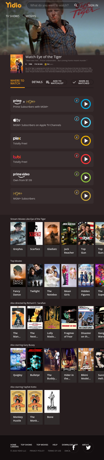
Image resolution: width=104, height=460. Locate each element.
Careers (14, 446)
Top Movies (42, 444)
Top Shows (26, 444)
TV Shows (12, 16)
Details (37, 82)
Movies (31, 16)
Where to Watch (17, 82)
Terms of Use (54, 450)
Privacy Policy (37, 450)
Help (55, 444)
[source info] (76, 100)
